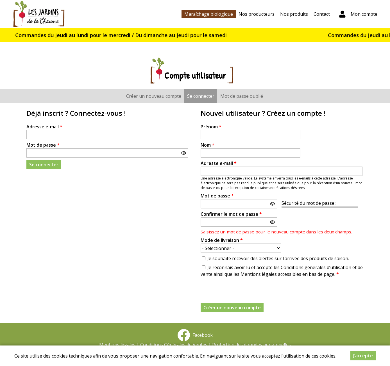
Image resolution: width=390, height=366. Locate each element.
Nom (207, 145)
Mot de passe (43, 145)
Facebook (195, 335)
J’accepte (363, 356)
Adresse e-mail (44, 127)
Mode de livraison (222, 240)
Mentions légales (117, 345)
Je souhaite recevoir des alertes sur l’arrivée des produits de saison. (278, 258)
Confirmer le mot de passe (231, 214)
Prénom (211, 127)
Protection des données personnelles (251, 345)
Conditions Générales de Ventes (173, 345)
